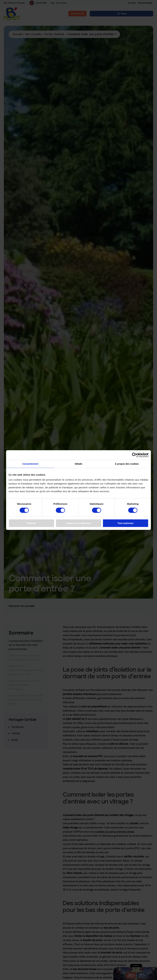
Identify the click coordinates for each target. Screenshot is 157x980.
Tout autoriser (126, 523)
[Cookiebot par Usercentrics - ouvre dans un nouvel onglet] (134, 455)
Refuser (31, 523)
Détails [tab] (78, 463)
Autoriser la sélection (78, 523)
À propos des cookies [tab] (127, 463)
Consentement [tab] (30, 463)
